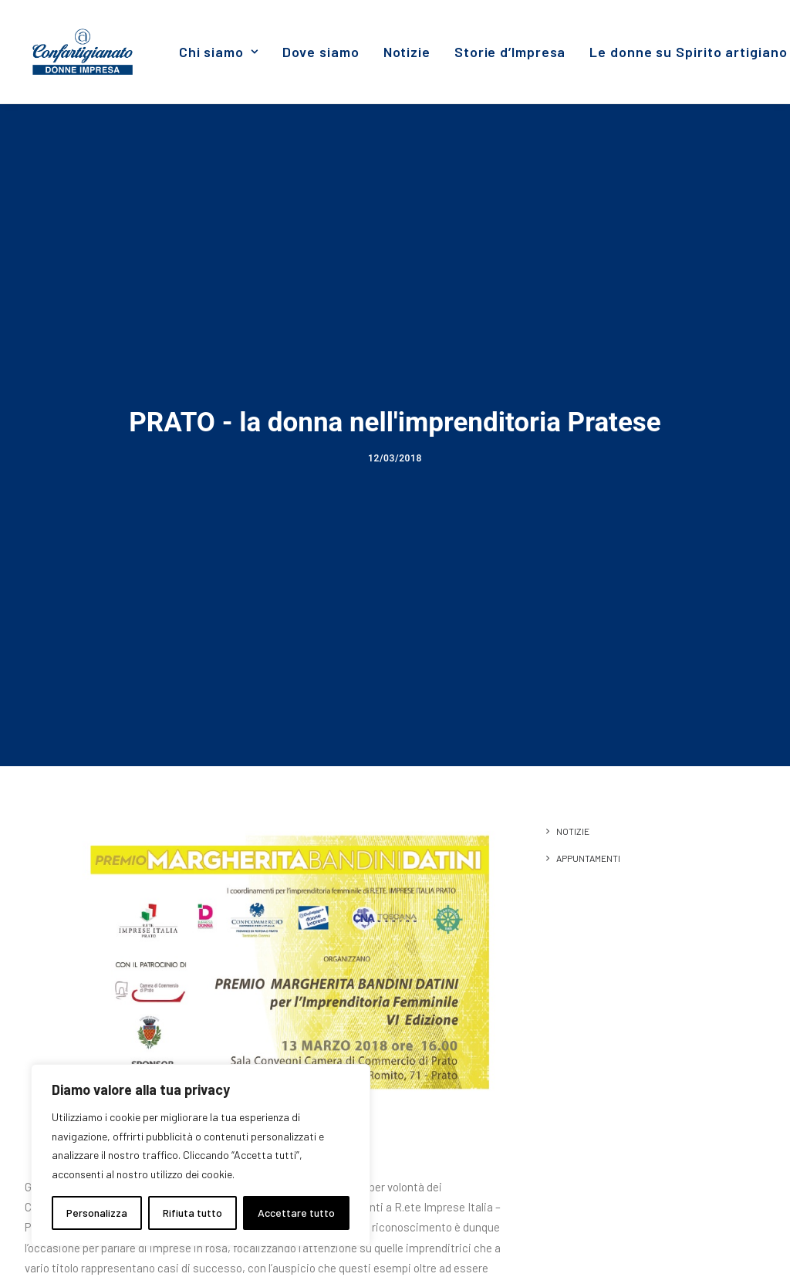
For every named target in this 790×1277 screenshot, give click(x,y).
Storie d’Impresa (509, 51)
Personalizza (96, 1212)
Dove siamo (321, 51)
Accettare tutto (296, 1212)
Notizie (406, 51)
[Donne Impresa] (82, 52)
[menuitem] (218, 51)
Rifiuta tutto (192, 1212)
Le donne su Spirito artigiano (688, 51)
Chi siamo (218, 51)
